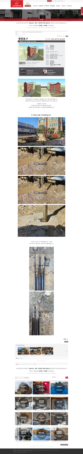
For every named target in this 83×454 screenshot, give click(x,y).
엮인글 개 (21, 358)
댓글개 (18, 358)
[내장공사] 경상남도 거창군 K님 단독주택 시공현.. (59, 426)
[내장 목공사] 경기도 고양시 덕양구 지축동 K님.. (23, 410)
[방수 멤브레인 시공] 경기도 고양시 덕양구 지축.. (41, 441)
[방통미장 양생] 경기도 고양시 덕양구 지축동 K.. (59, 441)
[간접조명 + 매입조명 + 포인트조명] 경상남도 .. (41, 426)
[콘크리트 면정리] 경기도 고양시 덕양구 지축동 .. (41, 410)
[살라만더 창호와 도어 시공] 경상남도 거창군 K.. (59, 410)
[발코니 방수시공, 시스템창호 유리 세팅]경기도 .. (23, 441)
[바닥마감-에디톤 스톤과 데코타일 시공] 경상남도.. (23, 426)
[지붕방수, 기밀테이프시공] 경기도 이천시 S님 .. (59, 395)
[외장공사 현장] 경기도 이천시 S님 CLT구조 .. (24, 395)
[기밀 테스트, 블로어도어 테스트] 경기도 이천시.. (41, 395)
